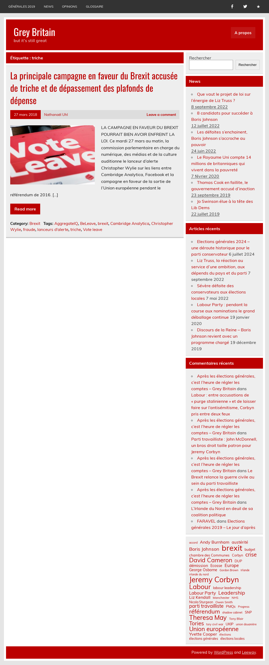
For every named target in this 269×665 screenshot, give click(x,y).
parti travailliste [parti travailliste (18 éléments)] (206, 606)
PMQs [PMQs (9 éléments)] (231, 606)
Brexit (34, 223)
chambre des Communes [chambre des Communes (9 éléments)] (209, 555)
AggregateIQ (66, 223)
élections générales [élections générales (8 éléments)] (203, 638)
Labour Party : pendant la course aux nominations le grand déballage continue (223, 311)
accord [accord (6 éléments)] (193, 542)
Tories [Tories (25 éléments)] (196, 623)
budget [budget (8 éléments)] (250, 549)
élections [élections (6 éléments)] (225, 634)
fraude (29, 229)
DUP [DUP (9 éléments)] (238, 561)
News (48, 6)
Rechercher (200, 57)
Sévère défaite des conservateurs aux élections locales (218, 292)
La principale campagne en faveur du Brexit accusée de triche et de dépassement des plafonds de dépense (94, 88)
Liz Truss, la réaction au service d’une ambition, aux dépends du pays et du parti (219, 267)
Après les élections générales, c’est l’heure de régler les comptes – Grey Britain (223, 382)
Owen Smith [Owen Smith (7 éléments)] (224, 602)
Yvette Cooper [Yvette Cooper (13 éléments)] (203, 634)
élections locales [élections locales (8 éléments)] (232, 638)
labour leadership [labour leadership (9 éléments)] (227, 588)
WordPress (223, 652)
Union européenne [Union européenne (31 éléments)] (214, 629)
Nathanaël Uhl (56, 114)
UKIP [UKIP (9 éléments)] (230, 624)
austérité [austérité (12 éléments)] (240, 542)
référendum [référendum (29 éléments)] (204, 611)
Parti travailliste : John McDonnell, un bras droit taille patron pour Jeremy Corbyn (224, 445)
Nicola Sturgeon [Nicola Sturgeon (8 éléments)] (201, 602)
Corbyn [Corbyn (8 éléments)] (237, 555)
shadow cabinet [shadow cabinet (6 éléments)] (232, 612)
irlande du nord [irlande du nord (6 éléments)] (199, 574)
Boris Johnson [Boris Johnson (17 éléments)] (204, 549)
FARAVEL (206, 521)
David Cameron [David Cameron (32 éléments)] (210, 560)
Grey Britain (34, 31)
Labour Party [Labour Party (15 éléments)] (202, 593)
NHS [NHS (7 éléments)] (235, 597)
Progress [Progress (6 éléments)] (243, 606)
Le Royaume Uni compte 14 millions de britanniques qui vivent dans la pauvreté (221, 163)
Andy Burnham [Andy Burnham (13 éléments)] (214, 542)
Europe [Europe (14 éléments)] (232, 565)
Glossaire (94, 6)
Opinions (69, 6)
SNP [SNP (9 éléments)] (248, 612)
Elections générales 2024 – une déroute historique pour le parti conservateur (220, 248)
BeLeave (88, 223)
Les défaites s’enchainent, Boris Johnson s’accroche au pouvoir (219, 138)
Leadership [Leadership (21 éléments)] (231, 592)
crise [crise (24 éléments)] (251, 554)
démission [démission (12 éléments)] (198, 566)
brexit (103, 223)
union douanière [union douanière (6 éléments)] (246, 624)
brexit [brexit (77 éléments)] (232, 548)
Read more (25, 209)
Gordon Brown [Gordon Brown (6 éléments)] (229, 570)
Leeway (249, 652)
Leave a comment (161, 114)
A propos (243, 32)
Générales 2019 (21, 6)
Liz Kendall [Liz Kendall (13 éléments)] (199, 597)
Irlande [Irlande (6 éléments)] (245, 570)
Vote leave (92, 229)
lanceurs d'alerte (52, 229)
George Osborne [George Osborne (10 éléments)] (203, 570)
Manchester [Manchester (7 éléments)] (221, 597)
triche (75, 229)
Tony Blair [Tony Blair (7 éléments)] (236, 618)
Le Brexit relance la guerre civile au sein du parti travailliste (222, 477)
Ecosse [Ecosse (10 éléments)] (216, 566)
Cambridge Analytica (129, 223)
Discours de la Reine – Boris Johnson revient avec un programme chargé (221, 336)
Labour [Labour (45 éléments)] (200, 586)
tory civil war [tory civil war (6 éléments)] (214, 624)
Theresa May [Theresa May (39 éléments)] (208, 617)
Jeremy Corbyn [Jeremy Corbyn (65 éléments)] (214, 579)
